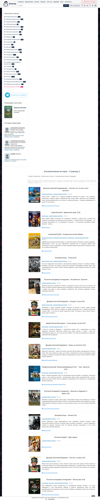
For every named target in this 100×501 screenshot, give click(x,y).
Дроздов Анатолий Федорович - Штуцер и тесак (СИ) (65, 144)
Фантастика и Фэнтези (48, 19)
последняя (74, 470)
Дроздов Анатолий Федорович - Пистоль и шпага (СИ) (65, 298)
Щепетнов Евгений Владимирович (50, 48)
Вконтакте (52, 487)
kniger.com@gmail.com (81, 481)
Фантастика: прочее (12, 74)
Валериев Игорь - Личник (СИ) (65, 257)
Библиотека (29, 2)
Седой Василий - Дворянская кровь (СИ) (65, 55)
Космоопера (9, 42)
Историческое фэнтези (13, 34)
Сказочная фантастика (13, 59)
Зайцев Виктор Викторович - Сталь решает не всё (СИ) (65, 166)
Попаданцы (10, 54)
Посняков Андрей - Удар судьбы (65, 278)
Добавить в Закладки (89, 1)
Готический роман (11, 24)
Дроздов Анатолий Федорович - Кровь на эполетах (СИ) (65, 186)
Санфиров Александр (62, 421)
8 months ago (16, 138)
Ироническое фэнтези (12, 31)
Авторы (43, 2)
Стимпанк (9, 66)
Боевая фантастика (12, 16)
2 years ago (17, 163)
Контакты (68, 2)
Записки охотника (17, 110)
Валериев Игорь (46, 115)
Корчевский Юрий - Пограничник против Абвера (65, 77)
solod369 (12, 156)
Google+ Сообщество (56, 485)
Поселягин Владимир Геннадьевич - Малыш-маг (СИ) (65, 320)
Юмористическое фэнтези (13, 86)
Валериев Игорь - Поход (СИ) (65, 100)
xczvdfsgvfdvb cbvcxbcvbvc (17, 129)
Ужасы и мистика (11, 71)
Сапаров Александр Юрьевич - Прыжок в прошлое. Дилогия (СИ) (65, 449)
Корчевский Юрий (46, 94)
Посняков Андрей (46, 288)
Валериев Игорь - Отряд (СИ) (65, 384)
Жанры (36, 2)
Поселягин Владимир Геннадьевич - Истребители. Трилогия (65, 122)
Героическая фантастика (13, 19)
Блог (62, 2)
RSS (51, 495)
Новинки (56, 2)
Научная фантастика (13, 49)
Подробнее (51, 499)
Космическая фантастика (13, 39)
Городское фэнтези (12, 21)
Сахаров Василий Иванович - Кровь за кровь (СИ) (65, 342)
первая (48, 470)
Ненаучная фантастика (13, 52)
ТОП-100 (49, 2)
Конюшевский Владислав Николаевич (51, 442)
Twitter (51, 491)
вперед (68, 470)
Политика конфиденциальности (81, 483)
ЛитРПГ (8, 44)
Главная (21, 2)
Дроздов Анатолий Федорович (49, 159)
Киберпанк (9, 37)
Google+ (52, 483)
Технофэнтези (10, 69)
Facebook (52, 481)
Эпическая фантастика (13, 79)
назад (54, 470)
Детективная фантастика (13, 26)
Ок (46, 499)
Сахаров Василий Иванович (48, 352)
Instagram (52, 493)
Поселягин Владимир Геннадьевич (50, 137)
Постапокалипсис (11, 57)
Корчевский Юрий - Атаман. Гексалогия (65, 363)
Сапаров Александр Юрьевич (49, 421)
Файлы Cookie (76, 485)
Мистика (9, 47)
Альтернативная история (62, 19)
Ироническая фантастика (13, 29)
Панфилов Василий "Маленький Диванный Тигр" (53, 226)
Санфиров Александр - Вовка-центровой (65, 406)
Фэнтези (9, 76)
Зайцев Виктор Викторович (48, 179)
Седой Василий (45, 70)
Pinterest (52, 489)
